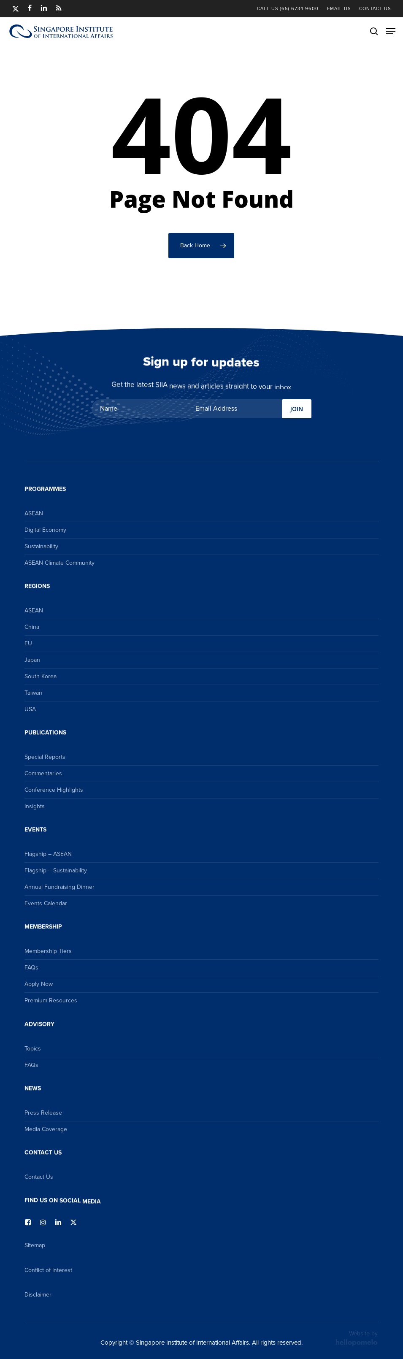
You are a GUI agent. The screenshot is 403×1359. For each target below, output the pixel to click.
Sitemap (34, 1245)
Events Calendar (45, 903)
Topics (32, 1048)
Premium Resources (50, 1000)
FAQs (31, 967)
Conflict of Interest (48, 1270)
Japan (32, 659)
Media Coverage (45, 1129)
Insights (34, 806)
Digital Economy (45, 529)
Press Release (43, 1112)
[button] (390, 31)
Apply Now (38, 984)
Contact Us (38, 1176)
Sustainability (41, 546)
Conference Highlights (53, 789)
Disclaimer (37, 1294)
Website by (356, 1338)
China (31, 627)
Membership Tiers (48, 951)
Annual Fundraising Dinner (59, 887)
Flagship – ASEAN (48, 854)
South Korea (40, 676)
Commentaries (43, 773)
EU (28, 643)
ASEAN (33, 513)
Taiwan (33, 692)
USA (30, 709)
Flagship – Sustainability (55, 870)
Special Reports (44, 757)
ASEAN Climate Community (59, 562)
